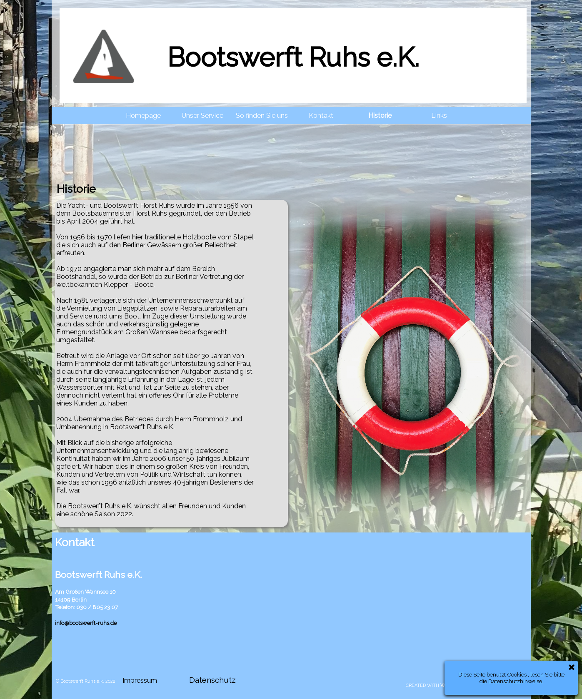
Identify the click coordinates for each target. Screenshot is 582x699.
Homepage (143, 115)
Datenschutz (212, 679)
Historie (380, 115)
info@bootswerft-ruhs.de (86, 622)
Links (439, 115)
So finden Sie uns (262, 115)
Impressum (139, 680)
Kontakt (321, 115)
